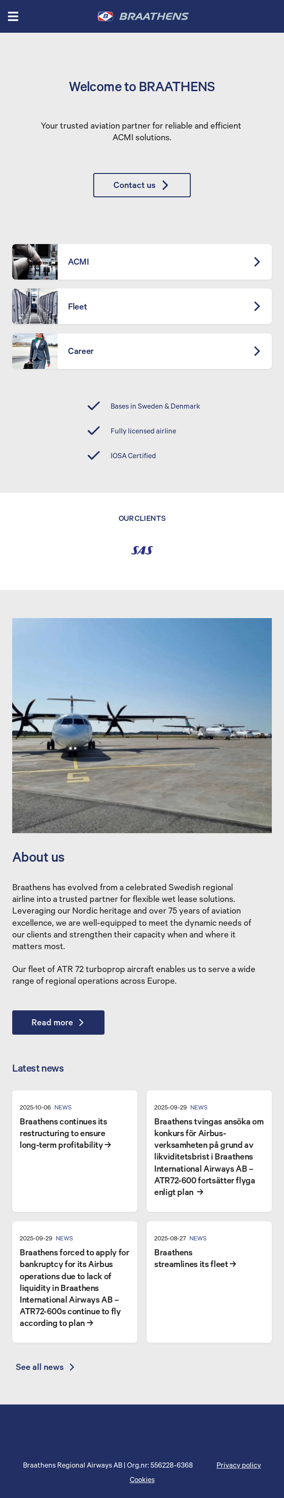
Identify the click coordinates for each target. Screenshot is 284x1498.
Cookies (142, 1480)
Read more (59, 1023)
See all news (46, 1367)
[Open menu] (13, 16)
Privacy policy (239, 1465)
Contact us (142, 185)
